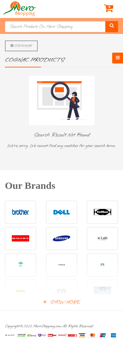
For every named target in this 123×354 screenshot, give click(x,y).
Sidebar (21, 45)
